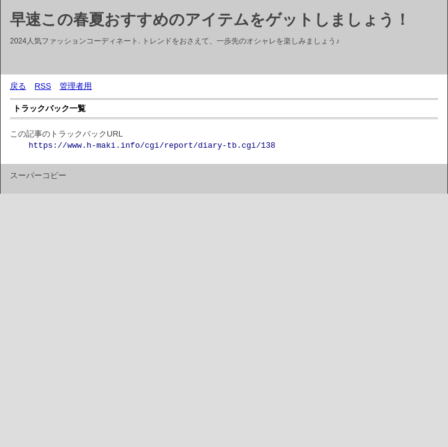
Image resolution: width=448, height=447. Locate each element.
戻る (18, 86)
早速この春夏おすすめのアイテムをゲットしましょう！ (210, 19)
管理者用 (76, 86)
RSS (43, 86)
